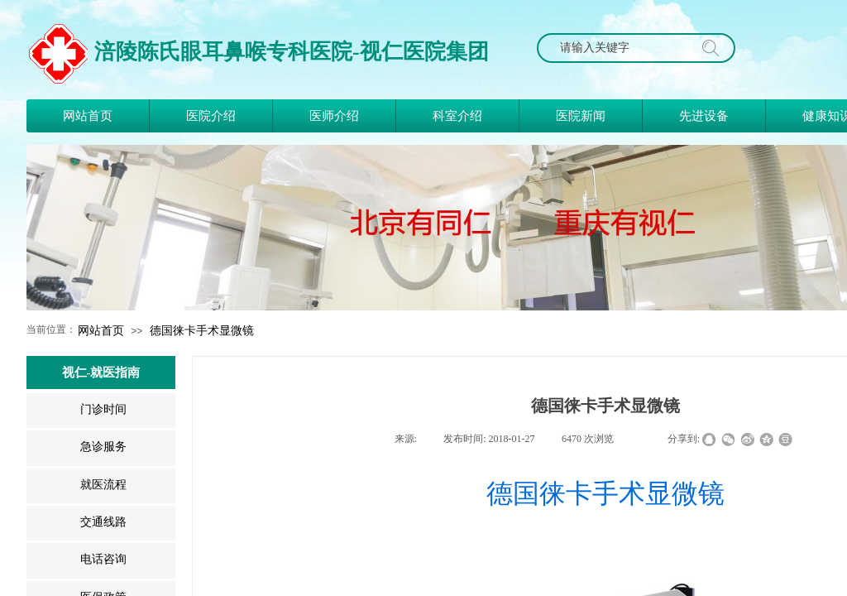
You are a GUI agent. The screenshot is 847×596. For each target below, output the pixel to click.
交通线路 (103, 522)
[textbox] (620, 48)
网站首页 (101, 330)
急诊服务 (103, 446)
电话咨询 (103, 559)
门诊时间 (103, 409)
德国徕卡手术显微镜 (202, 330)
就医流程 (103, 484)
